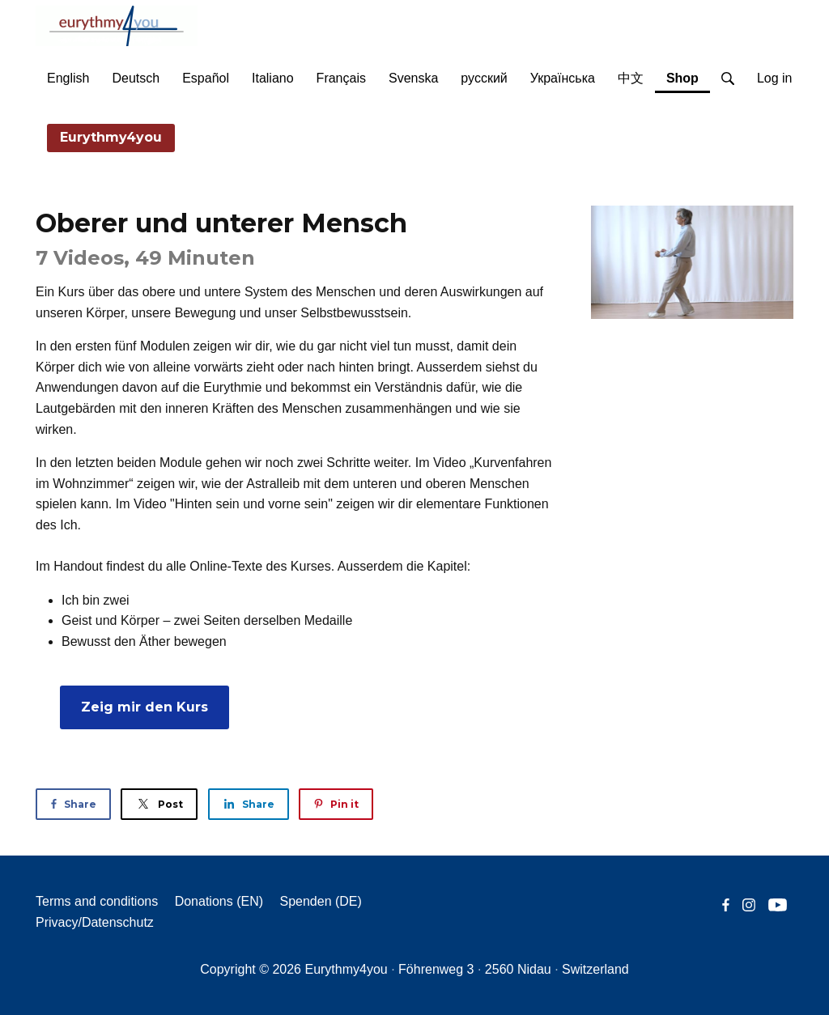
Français (341, 78)
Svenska (413, 78)
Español (205, 78)
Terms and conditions (97, 901)
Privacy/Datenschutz (95, 922)
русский (484, 78)
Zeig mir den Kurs (144, 707)
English (68, 78)
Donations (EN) (219, 901)
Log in (775, 78)
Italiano (273, 78)
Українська (562, 78)
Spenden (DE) (320, 901)
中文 (631, 78)
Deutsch (135, 78)
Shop (688, 75)
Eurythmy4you (111, 137)
